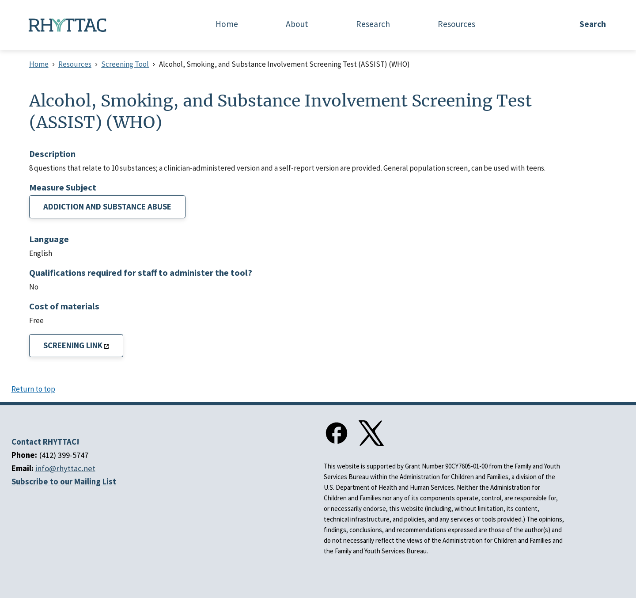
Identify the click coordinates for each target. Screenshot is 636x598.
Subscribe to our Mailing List (63, 481)
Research (373, 24)
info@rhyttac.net (65, 468)
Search (592, 24)
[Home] (68, 25)
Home (227, 24)
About (297, 24)
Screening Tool (125, 64)
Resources (74, 64)
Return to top (33, 389)
